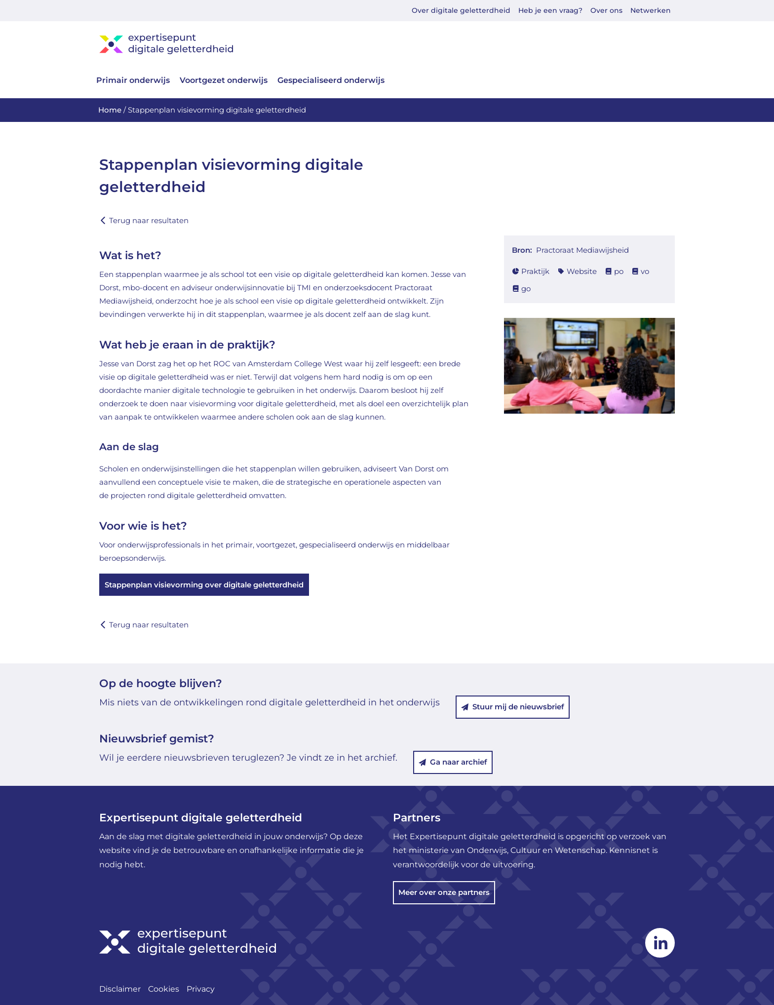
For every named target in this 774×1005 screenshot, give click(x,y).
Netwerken (650, 10)
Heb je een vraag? (550, 10)
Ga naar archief (453, 762)
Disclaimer (120, 989)
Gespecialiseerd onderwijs (331, 80)
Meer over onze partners (444, 892)
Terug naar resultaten (144, 220)
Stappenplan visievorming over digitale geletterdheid (204, 584)
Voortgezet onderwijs (224, 80)
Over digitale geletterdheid (461, 10)
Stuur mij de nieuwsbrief (512, 706)
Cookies (163, 989)
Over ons (606, 10)
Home (109, 110)
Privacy (201, 989)
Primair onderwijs (133, 80)
